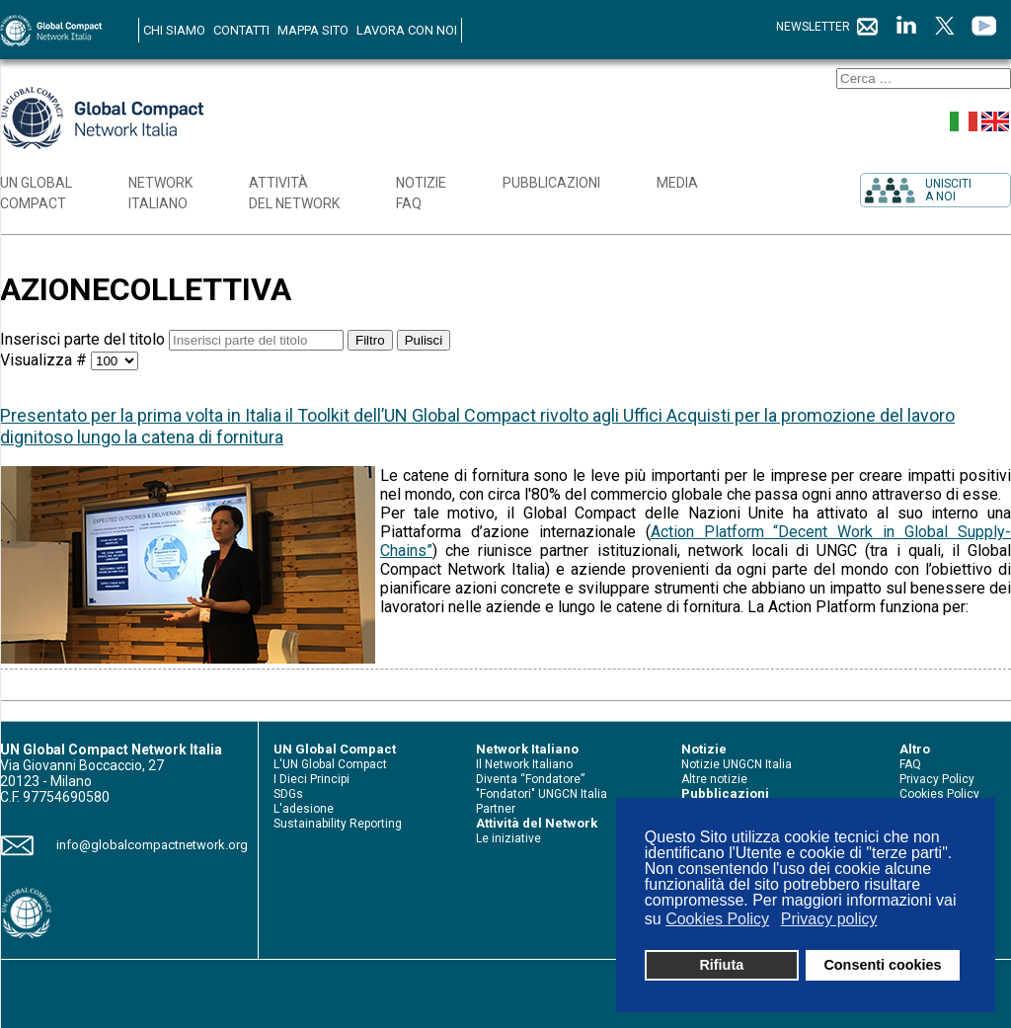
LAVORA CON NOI (406, 30)
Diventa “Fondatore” (530, 779)
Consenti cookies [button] (882, 965)
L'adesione (303, 809)
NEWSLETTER (828, 27)
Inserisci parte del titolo (84, 339)
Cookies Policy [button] (717, 918)
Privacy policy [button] (829, 918)
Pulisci (424, 340)
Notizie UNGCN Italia (736, 764)
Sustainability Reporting (337, 823)
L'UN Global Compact (330, 764)
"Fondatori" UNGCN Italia (541, 794)
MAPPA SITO (313, 30)
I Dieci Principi (311, 779)
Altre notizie (714, 779)
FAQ (910, 764)
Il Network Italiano (524, 764)
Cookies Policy (939, 794)
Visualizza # (45, 360)
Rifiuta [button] (721, 965)
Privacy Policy (936, 779)
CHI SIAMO (174, 30)
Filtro (370, 340)
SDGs (288, 794)
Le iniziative (508, 838)
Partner (495, 809)
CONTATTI (241, 30)
